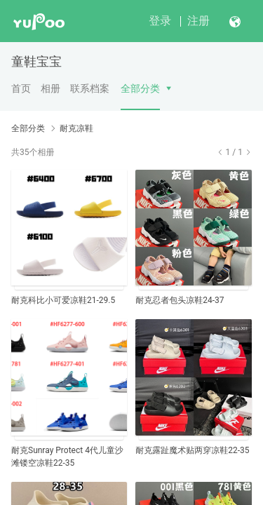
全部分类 (140, 88)
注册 (198, 20)
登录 (160, 20)
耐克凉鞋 (76, 128)
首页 (21, 88)
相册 (50, 88)
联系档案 (89, 88)
